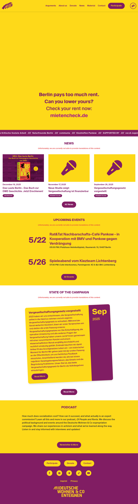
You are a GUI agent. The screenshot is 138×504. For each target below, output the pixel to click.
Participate (116, 6)
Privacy (74, 481)
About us (63, 6)
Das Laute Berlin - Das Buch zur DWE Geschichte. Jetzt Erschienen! (23, 190)
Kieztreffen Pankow (90, 133)
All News (69, 205)
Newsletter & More (69, 445)
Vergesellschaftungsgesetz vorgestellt (110, 190)
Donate (73, 6)
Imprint (63, 481)
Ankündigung (8, 195)
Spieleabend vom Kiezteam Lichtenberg (83, 261)
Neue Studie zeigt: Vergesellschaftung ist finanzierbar (68, 190)
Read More (39, 376)
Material (91, 6)
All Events (69, 277)
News (82, 6)
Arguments (50, 6)
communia (68, 133)
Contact (101, 6)
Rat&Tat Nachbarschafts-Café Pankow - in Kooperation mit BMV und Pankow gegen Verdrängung (85, 239)
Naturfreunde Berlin (46, 133)
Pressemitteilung (55, 195)
